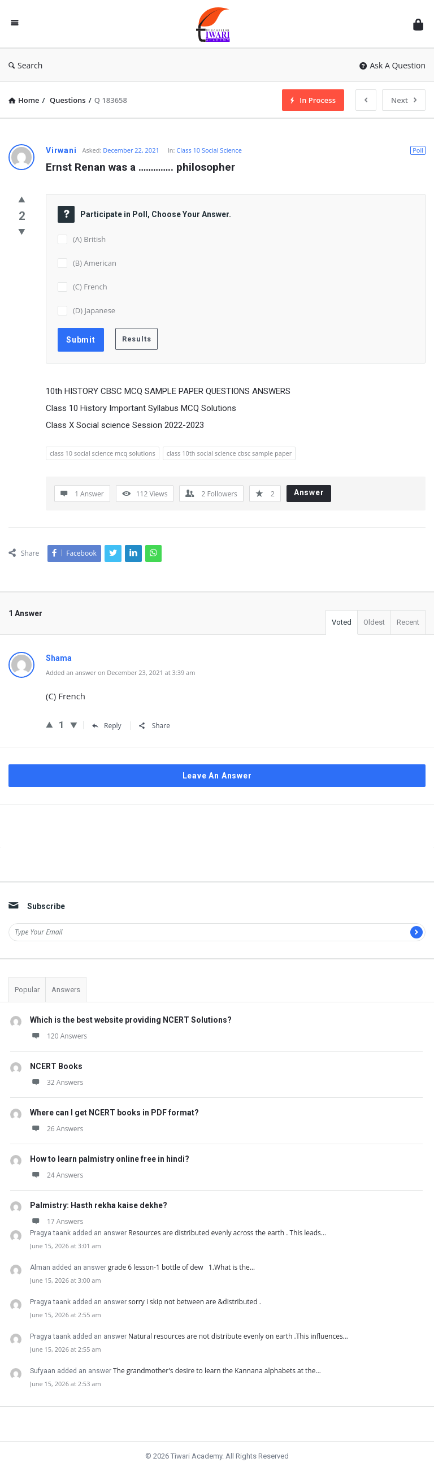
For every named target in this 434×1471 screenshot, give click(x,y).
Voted (341, 622)
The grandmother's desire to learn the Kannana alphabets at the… (217, 1370)
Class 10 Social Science (208, 150)
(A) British (89, 239)
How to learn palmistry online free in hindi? (109, 1158)
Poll (418, 150)
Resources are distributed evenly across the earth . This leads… (227, 1233)
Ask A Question (392, 65)
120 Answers (58, 1036)
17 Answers (56, 1221)
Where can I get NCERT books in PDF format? (114, 1112)
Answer (309, 492)
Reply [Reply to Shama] (106, 725)
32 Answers (56, 1082)
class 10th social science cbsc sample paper (229, 453)
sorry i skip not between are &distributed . (196, 1301)
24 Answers (56, 1175)
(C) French (90, 287)
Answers (65, 989)
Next (403, 100)
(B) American (94, 263)
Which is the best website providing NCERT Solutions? (131, 1019)
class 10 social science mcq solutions (102, 453)
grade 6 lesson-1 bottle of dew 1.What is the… (181, 1267)
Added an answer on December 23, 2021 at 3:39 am (120, 672)
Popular (27, 989)
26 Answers (56, 1128)
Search (25, 65)
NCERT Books (56, 1066)
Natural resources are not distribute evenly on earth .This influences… (238, 1336)
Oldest (374, 622)
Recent (408, 622)
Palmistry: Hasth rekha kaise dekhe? (98, 1205)
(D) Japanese (94, 310)
